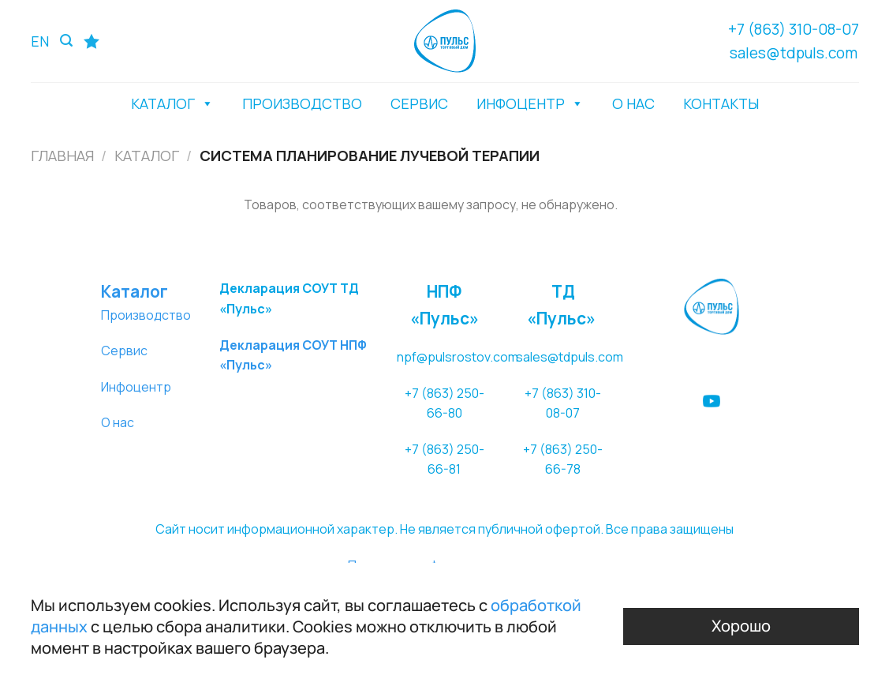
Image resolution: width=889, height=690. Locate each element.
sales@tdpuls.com (793, 53)
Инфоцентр (136, 387)
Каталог (146, 155)
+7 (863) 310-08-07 (793, 29)
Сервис (124, 350)
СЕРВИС (419, 103)
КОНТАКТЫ (721, 103)
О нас (117, 422)
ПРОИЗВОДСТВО (302, 103)
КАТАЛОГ (172, 103)
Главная (62, 155)
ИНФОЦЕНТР (530, 103)
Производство (146, 315)
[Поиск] (66, 40)
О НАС (633, 103)
